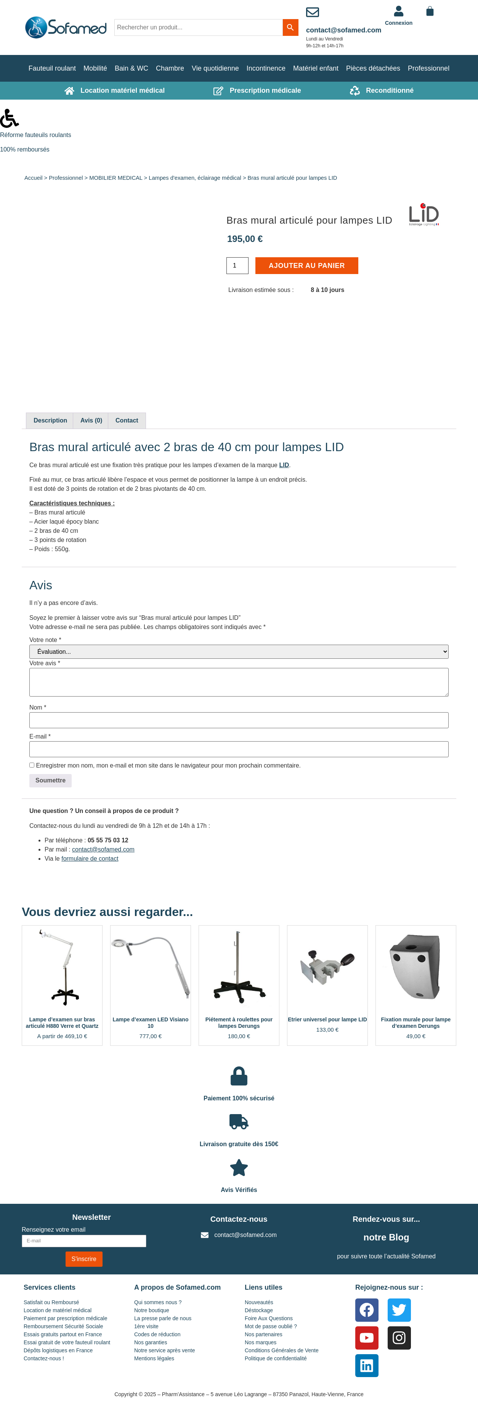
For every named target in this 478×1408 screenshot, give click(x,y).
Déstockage (259, 1310)
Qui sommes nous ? (158, 1302)
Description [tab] (50, 420)
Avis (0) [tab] (91, 420)
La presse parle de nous (162, 1318)
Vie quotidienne (215, 68)
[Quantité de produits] (237, 265)
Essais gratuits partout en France (63, 1334)
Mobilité (95, 68)
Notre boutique (151, 1310)
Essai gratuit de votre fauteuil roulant (67, 1342)
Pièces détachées (373, 68)
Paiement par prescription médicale (65, 1318)
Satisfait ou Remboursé (51, 1302)
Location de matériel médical (57, 1310)
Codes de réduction (157, 1334)
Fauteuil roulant (52, 68)
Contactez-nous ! (44, 1358)
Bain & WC (131, 68)
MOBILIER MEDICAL (115, 178)
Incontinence (266, 68)
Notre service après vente (164, 1350)
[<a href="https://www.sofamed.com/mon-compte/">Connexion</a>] (398, 11)
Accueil (33, 178)
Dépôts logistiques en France (58, 1350)
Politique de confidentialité (276, 1358)
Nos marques (260, 1342)
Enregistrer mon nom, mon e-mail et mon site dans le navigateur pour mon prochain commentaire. (168, 766)
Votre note (45, 640)
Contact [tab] (126, 420)
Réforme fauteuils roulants (35, 135)
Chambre (170, 68)
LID (284, 465)
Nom (37, 708)
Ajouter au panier (307, 265)
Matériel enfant (315, 68)
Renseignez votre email (53, 1230)
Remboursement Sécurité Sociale (63, 1326)
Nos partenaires (263, 1334)
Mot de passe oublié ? (271, 1326)
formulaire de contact (89, 858)
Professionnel (428, 68)
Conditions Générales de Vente (282, 1350)
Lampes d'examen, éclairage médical (195, 178)
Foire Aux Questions (269, 1318)
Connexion (398, 23)
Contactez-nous (239, 1219)
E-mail (40, 737)
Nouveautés (259, 1302)
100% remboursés (25, 149)
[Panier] (430, 11)
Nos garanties (150, 1342)
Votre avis (44, 663)
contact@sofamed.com (344, 30)
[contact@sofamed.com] (312, 12)
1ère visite (146, 1326)
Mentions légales (154, 1358)
